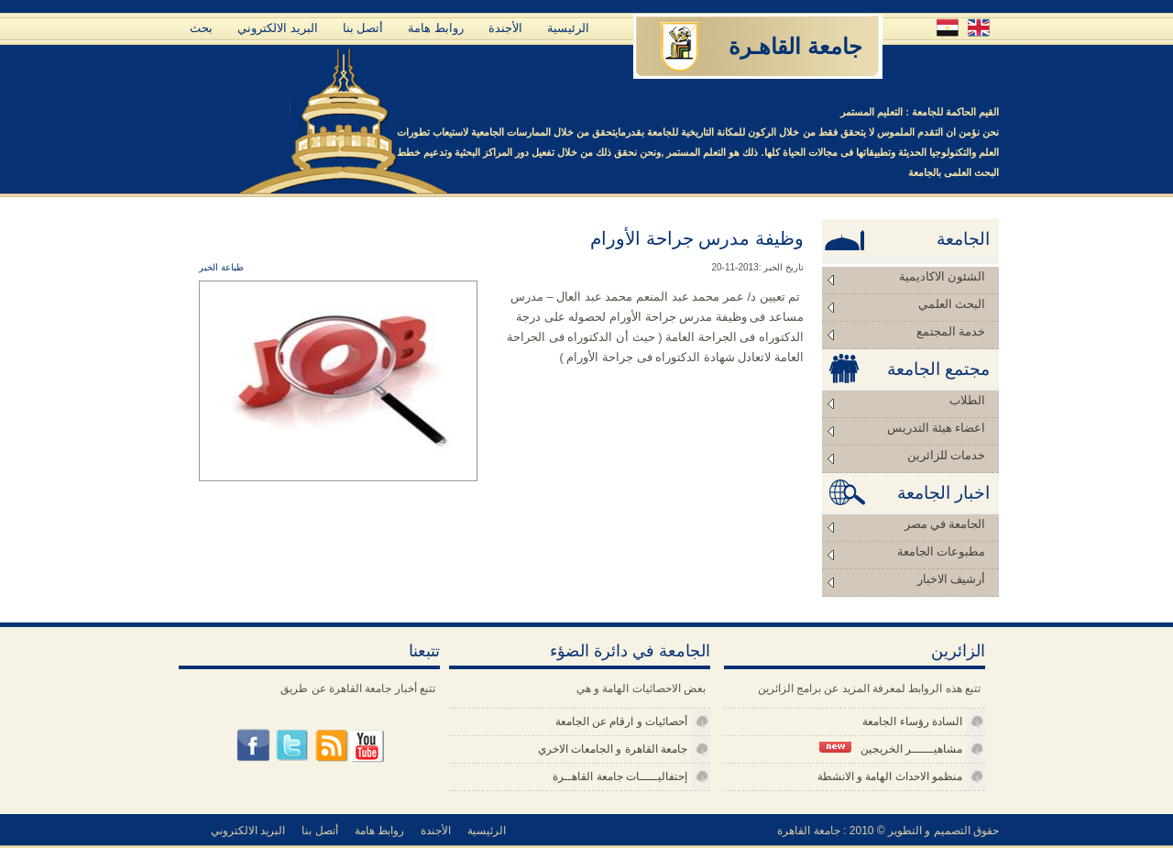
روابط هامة (436, 28)
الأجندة (505, 28)
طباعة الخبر (221, 267)
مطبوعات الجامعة (941, 551)
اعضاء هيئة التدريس (936, 428)
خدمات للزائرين (946, 455)
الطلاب (967, 400)
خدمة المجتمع (950, 331)
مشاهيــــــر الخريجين (890, 748)
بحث (201, 28)
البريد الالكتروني (277, 28)
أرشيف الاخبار (951, 579)
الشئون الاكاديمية (942, 276)
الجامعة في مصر (945, 524)
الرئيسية (568, 28)
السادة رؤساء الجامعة (912, 721)
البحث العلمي (951, 304)
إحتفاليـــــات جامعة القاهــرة (620, 776)
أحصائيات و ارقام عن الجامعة (621, 721)
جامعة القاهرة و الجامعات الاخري (612, 749)
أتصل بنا (363, 28)
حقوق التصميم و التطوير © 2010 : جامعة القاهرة (888, 830)
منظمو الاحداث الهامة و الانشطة (889, 776)
